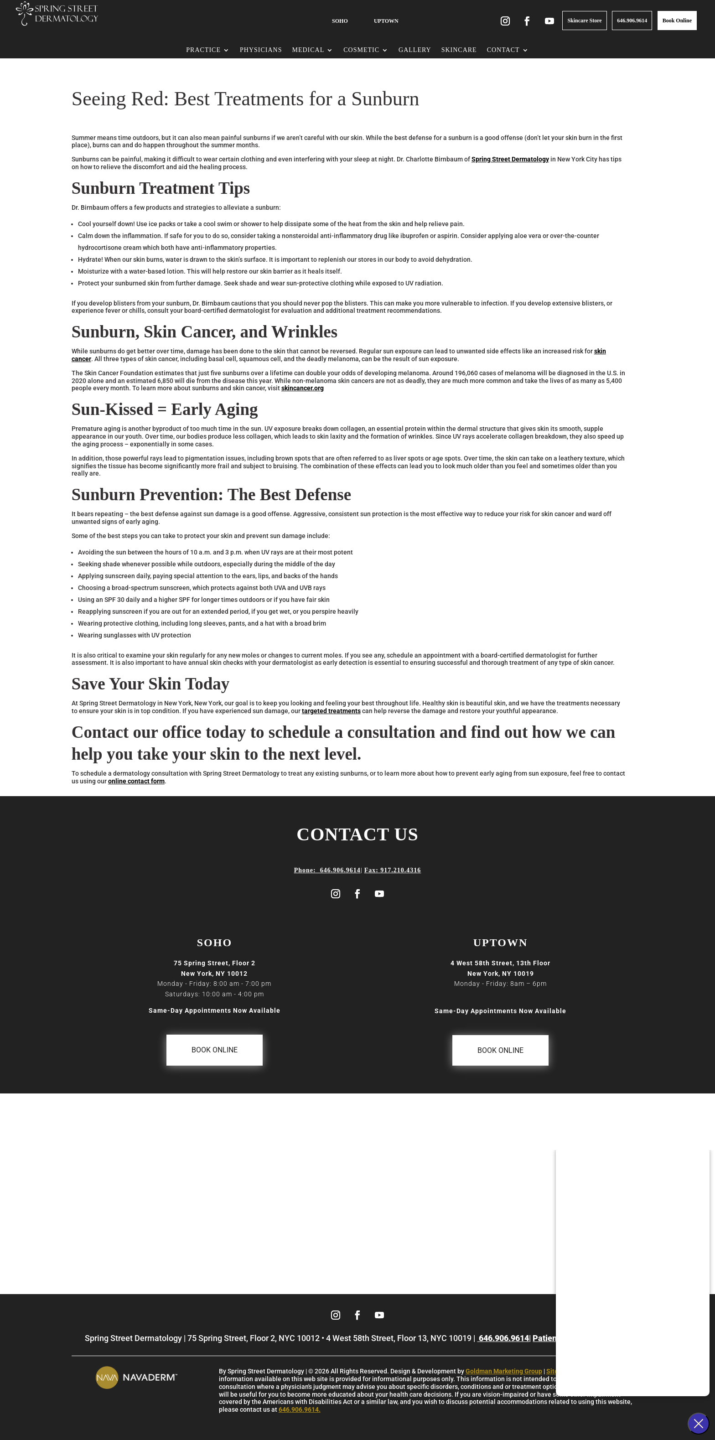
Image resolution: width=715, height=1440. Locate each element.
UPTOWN (386, 21)
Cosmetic (361, 50)
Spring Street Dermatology (510, 159)
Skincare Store (584, 20)
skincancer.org (302, 388)
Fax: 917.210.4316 (392, 870)
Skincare (459, 50)
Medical (308, 50)
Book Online (677, 20)
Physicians (261, 50)
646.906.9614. (300, 1409)
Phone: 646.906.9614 (327, 870)
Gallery (415, 50)
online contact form (136, 781)
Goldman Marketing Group (504, 1371)
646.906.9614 (632, 20)
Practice (203, 50)
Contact (503, 50)
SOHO (340, 21)
